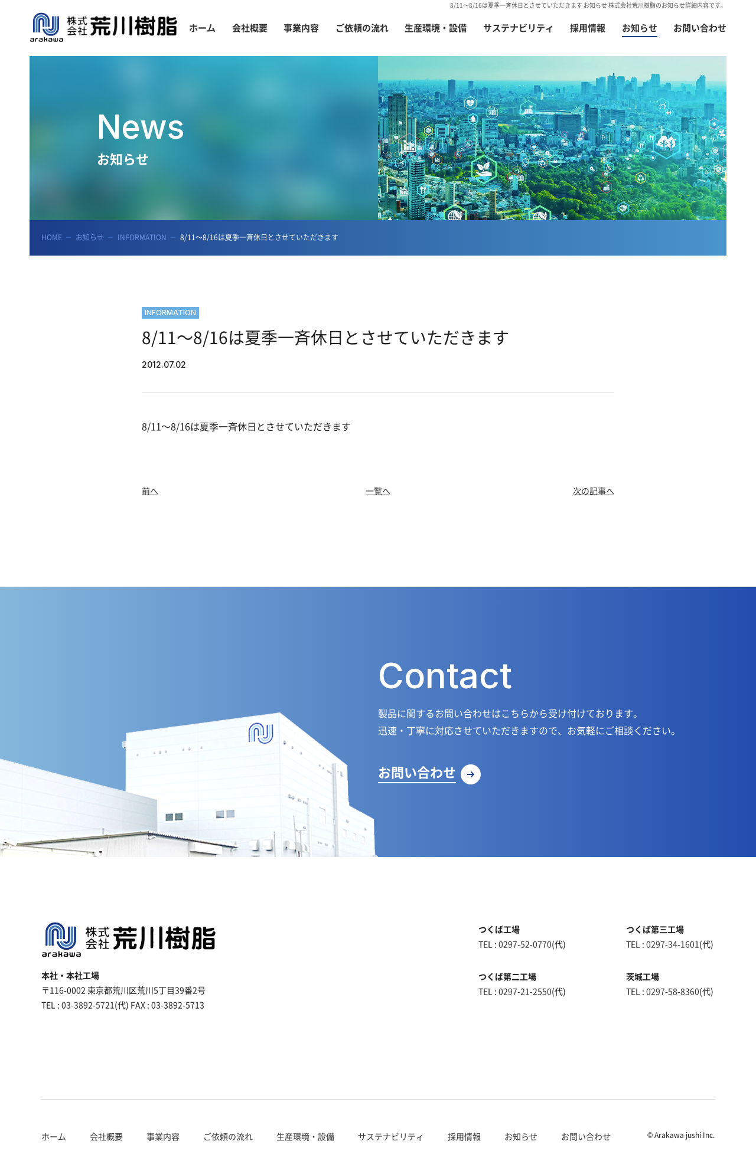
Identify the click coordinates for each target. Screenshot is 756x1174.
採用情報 (464, 1136)
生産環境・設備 (305, 1136)
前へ (150, 490)
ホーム (53, 1136)
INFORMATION (142, 237)
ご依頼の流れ (228, 1136)
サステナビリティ (391, 1136)
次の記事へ (593, 490)
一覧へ (378, 490)
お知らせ (90, 237)
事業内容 (163, 1136)
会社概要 (106, 1136)
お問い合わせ (586, 1136)
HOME (51, 237)
